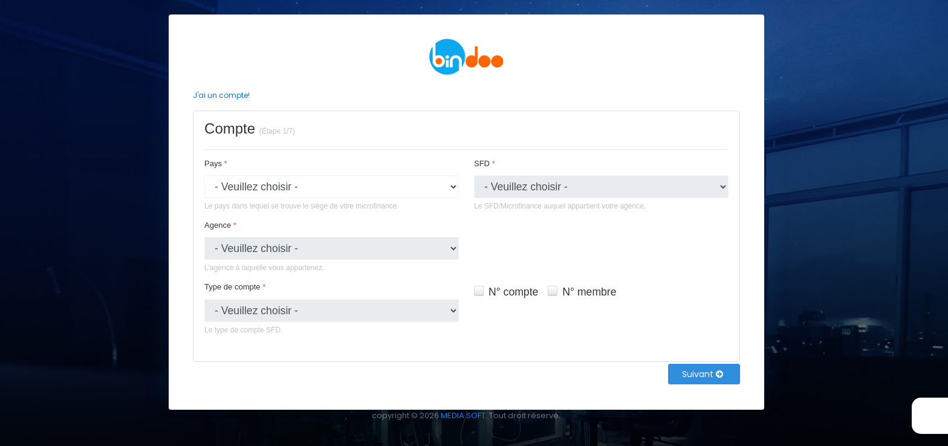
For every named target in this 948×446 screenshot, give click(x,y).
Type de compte (234, 287)
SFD (484, 163)
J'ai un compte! (221, 95)
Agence (220, 225)
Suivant (702, 374)
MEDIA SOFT (463, 415)
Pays (215, 163)
